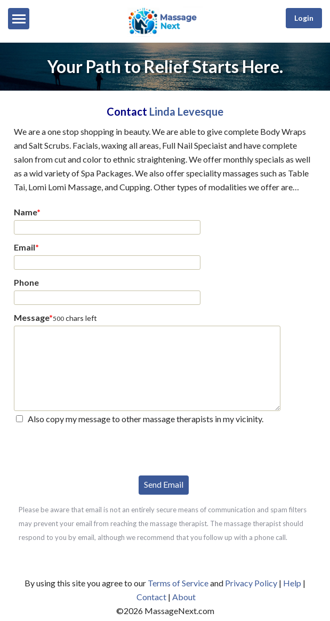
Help (292, 583)
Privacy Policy (251, 583)
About (184, 597)
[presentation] (95, 449)
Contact (151, 597)
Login (303, 17)
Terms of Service (178, 583)
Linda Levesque (186, 111)
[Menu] (18, 18)
